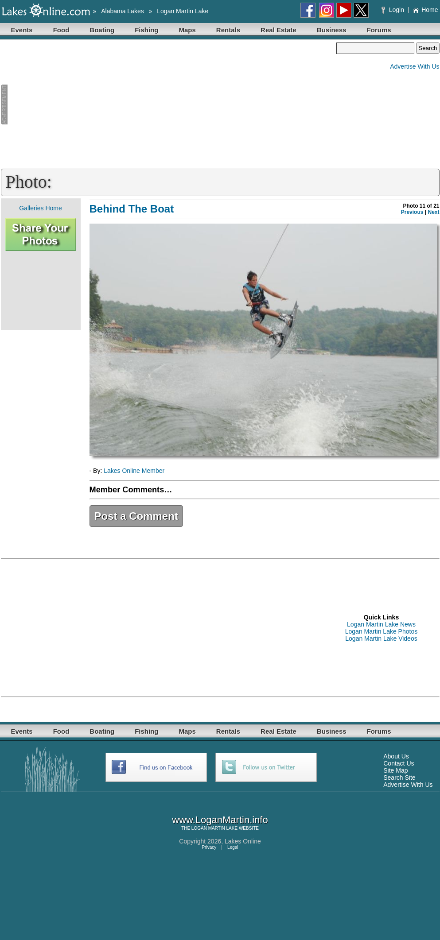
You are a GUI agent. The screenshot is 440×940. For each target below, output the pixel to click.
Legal (232, 847)
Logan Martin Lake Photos (381, 631)
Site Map (395, 770)
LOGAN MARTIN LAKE (214, 828)
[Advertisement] (169, 104)
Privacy (209, 847)
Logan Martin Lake (182, 11)
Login (394, 9)
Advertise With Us (414, 66)
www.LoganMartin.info (220, 819)
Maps (187, 30)
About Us (396, 756)
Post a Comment (136, 516)
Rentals (228, 30)
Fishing (146, 30)
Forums (379, 30)
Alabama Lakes (122, 11)
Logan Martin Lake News (381, 624)
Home (425, 9)
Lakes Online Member (134, 470)
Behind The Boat (132, 209)
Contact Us (398, 763)
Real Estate (278, 30)
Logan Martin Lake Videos (381, 638)
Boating (102, 30)
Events (22, 30)
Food (61, 30)
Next (433, 212)
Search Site (399, 777)
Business (332, 30)
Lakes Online (243, 841)
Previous (412, 212)
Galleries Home (40, 208)
